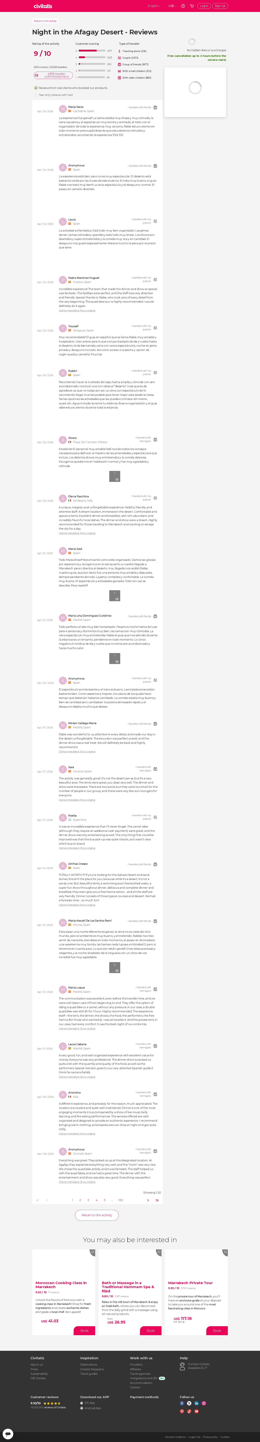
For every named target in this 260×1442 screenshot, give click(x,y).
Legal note (194, 1437)
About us (37, 1364)
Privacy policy (210, 1437)
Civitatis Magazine (92, 1369)
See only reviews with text (56, 95)
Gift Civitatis (38, 1378)
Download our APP (94, 1397)
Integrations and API (144, 1378)
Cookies (224, 1437)
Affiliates (135, 1369)
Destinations (88, 1364)
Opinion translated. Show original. (77, 310)
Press (34, 1369)
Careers (135, 1387)
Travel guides (89, 1373)
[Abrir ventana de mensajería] (8, 1434)
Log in (204, 5)
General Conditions (175, 1437)
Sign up (220, 5)
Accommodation (141, 1383)
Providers (136, 1364)
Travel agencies (140, 1373)
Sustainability (39, 1373)
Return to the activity (45, 20)
